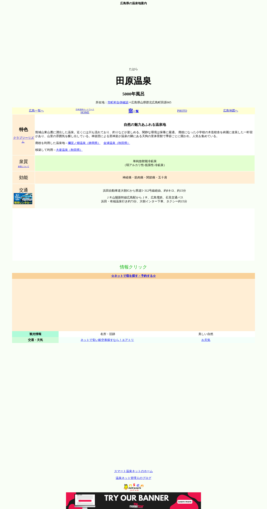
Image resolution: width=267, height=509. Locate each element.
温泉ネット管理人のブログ (133, 478)
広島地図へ (230, 110)
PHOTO (182, 110)
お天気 (205, 339)
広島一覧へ (36, 110)
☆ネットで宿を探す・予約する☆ (133, 275)
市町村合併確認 (118, 102)
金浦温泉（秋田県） (116, 143)
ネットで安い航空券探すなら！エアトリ (107, 339)
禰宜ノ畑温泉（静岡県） (84, 143)
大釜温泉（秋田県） (69, 149)
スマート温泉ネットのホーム (133, 471)
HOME (85, 111)
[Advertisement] (133, 38)
